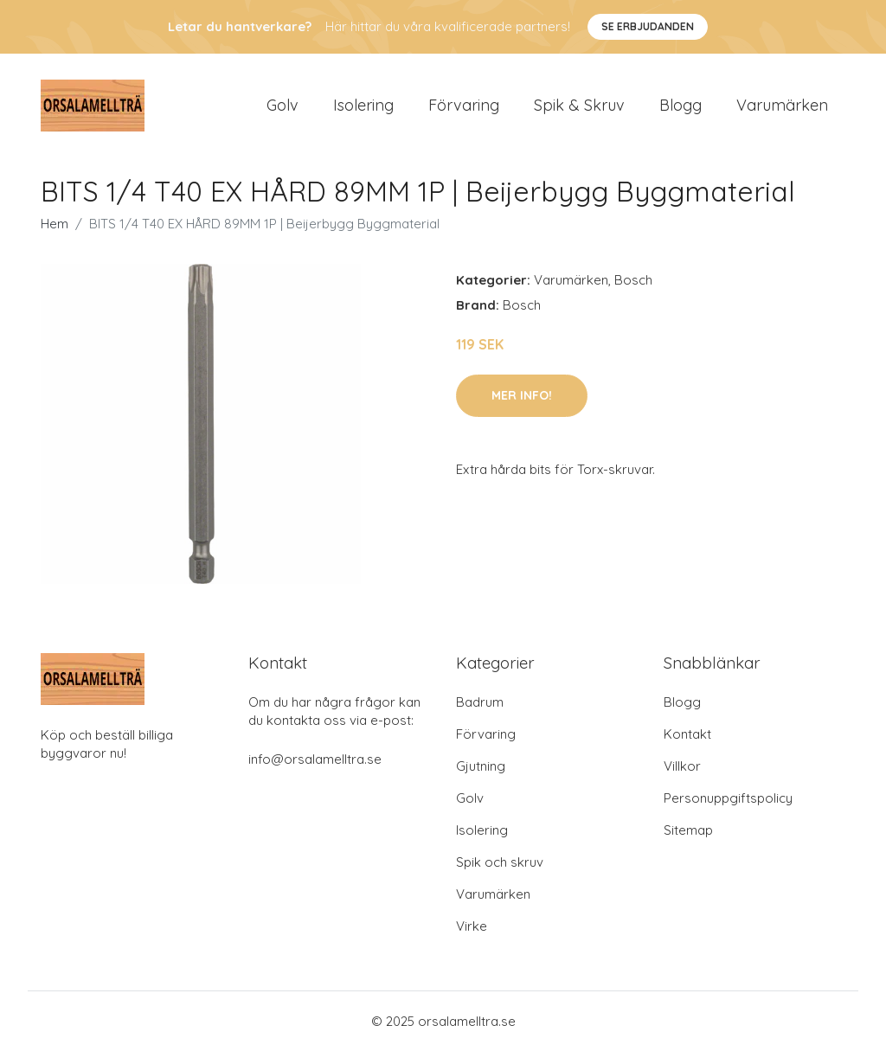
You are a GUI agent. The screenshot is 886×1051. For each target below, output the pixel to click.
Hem (54, 223)
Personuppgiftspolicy (728, 798)
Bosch (633, 280)
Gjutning (480, 766)
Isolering (363, 105)
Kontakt (687, 734)
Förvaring (463, 105)
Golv (282, 105)
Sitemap (688, 830)
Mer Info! (521, 395)
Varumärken (782, 105)
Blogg (680, 105)
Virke (471, 926)
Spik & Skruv (579, 105)
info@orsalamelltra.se (315, 759)
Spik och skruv (499, 862)
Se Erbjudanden (647, 26)
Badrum (480, 702)
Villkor (682, 766)
